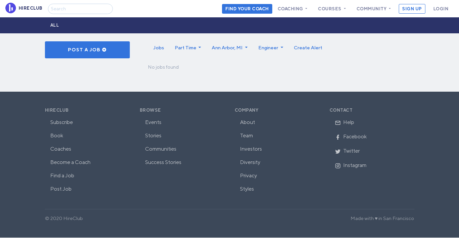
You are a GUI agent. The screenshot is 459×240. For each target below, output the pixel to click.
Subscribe (61, 122)
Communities (160, 149)
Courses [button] (330, 8)
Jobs (158, 47)
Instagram (350, 165)
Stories (153, 135)
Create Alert (308, 47)
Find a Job (62, 175)
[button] (188, 47)
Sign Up (412, 8)
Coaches (60, 149)
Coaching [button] (291, 8)
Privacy (248, 175)
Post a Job (87, 49)
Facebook (351, 136)
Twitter (347, 151)
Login (441, 8)
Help (344, 122)
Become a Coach (70, 162)
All (54, 25)
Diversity (250, 162)
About (247, 122)
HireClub (57, 110)
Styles (247, 189)
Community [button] (372, 8)
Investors (251, 149)
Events (153, 122)
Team (246, 135)
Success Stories (163, 162)
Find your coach (247, 8)
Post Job (61, 189)
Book (56, 135)
